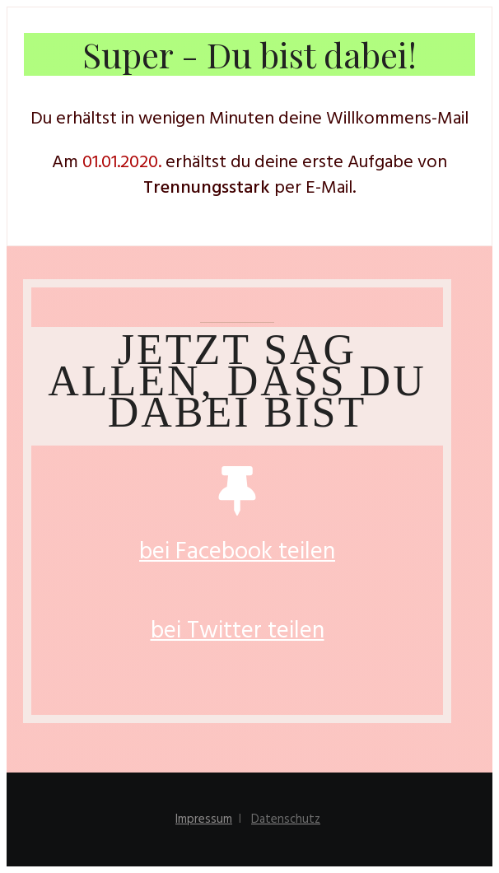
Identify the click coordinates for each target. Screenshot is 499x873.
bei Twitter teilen (237, 631)
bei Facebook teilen (237, 552)
